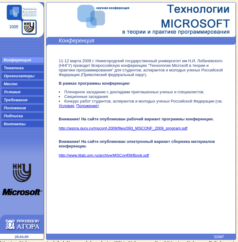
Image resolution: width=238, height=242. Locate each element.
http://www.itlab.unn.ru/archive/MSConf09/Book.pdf (104, 155)
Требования (15, 100)
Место (11, 84)
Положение (15, 108)
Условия (12, 92)
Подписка (13, 116)
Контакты (15, 124)
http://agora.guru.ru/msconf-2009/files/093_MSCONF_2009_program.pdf (123, 128)
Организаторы (19, 76)
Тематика (14, 68)
